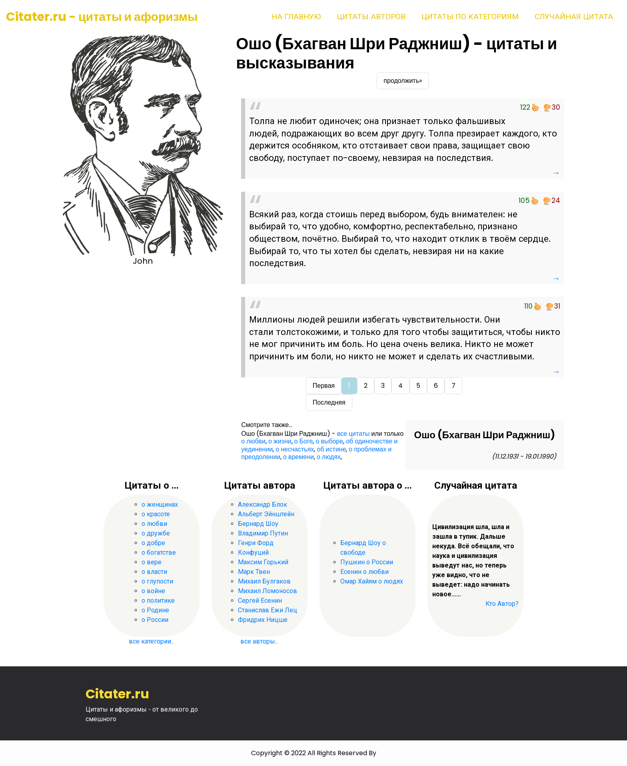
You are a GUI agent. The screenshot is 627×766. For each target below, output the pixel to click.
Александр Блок (262, 504)
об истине (331, 449)
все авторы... (259, 641)
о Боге (303, 441)
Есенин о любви (364, 572)
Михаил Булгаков (264, 581)
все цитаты (353, 433)
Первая (324, 385)
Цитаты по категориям (470, 16)
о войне (153, 591)
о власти (154, 572)
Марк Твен (254, 572)
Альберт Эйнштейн (266, 514)
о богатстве (159, 552)
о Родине (155, 610)
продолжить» (402, 80)
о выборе (329, 441)
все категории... (152, 641)
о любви (253, 441)
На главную (296, 16)
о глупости (157, 581)
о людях (329, 456)
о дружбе (156, 533)
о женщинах (160, 504)
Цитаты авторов (371, 16)
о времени (298, 456)
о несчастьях (295, 449)
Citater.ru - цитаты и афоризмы (102, 16)
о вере (152, 562)
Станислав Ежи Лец (267, 610)
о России (155, 620)
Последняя (329, 402)
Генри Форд (256, 543)
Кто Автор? (502, 604)
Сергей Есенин (260, 600)
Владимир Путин (263, 533)
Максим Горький (263, 562)
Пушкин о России (366, 562)
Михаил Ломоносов (267, 591)
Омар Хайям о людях (371, 581)
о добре (153, 543)
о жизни (280, 441)
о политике (158, 600)
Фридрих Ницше (263, 620)
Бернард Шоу (258, 523)
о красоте (156, 514)
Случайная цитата (574, 16)
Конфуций (253, 552)
